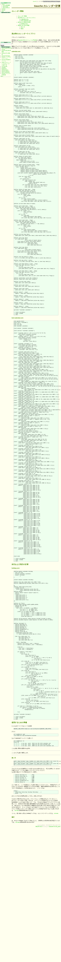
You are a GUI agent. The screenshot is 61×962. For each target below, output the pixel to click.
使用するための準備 (23, 25)
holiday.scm (24, 23)
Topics (5, 2)
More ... (2, 76)
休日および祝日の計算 (24, 22)
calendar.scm (24, 19)
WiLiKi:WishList (6, 7)
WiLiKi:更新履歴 (6, 5)
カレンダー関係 (22, 16)
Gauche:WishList (5, 71)
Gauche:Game (5, 70)
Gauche (34, 1)
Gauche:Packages (6, 55)
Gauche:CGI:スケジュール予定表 (27, 40)
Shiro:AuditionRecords (7, 48)
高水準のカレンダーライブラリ (27, 17)
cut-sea (16, 944)
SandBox (4, 67)
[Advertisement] (5, 37)
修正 (22, 28)
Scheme (3, 9)
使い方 (23, 27)
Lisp (2, 11)
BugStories (4, 68)
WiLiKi (3, 4)
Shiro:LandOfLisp (5, 72)
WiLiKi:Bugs (5, 6)
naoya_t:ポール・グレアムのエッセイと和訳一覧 (6, 64)
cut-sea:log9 (4, 66)
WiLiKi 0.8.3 (39, 960)
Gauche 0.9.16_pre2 (54, 960)
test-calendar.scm (26, 20)
